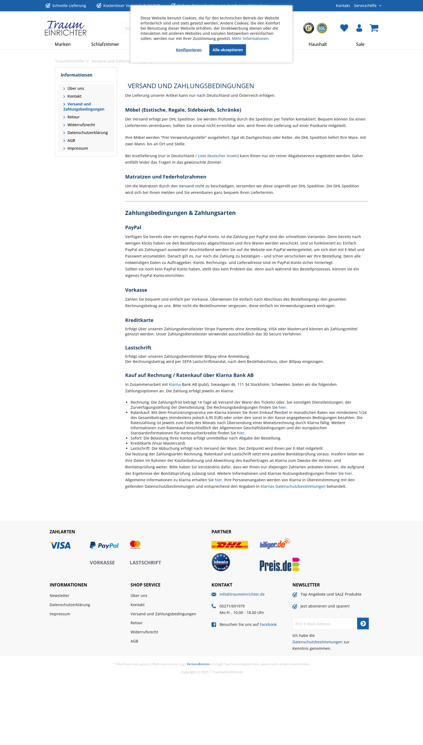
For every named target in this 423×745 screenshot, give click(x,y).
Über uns (75, 88)
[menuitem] (308, 28)
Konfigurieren (189, 49)
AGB (70, 140)
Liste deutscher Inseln (218, 155)
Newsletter (59, 595)
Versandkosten (198, 664)
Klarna (175, 384)
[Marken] (63, 44)
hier (282, 407)
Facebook (268, 624)
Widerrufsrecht (80, 124)
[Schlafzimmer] (105, 44)
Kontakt (343, 5)
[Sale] (360, 44)
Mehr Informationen (250, 38)
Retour (73, 116)
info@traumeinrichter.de (242, 594)
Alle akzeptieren (228, 49)
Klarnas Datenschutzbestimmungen (293, 486)
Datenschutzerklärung (87, 132)
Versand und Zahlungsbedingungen (83, 106)
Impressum (77, 148)
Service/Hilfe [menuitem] (366, 5)
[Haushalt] (317, 44)
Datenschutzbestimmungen (317, 641)
